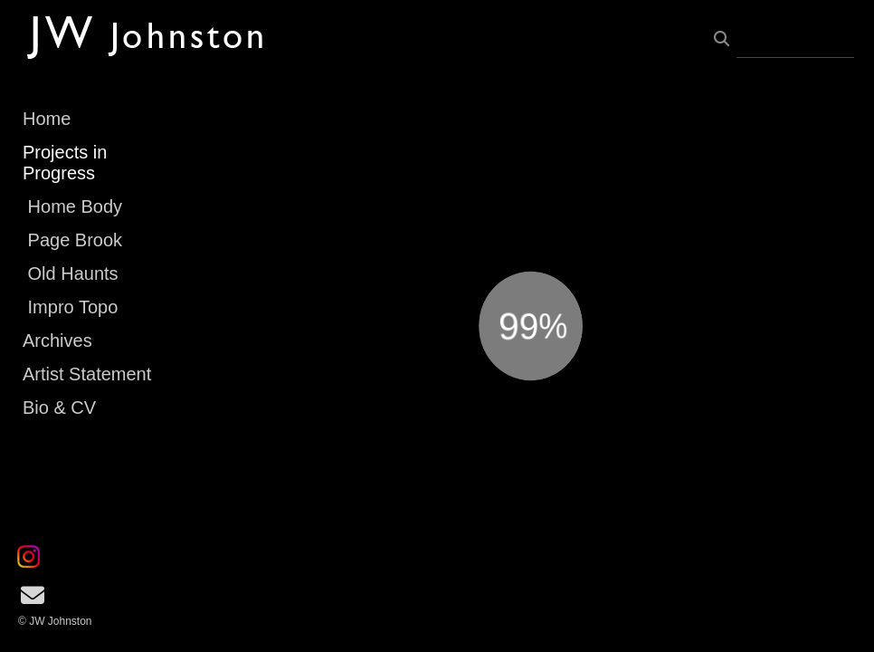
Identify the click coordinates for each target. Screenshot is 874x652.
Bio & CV (59, 407)
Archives (57, 340)
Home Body (75, 206)
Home (47, 119)
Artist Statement (87, 374)
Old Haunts (73, 273)
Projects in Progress (65, 162)
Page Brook (75, 240)
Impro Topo (73, 307)
